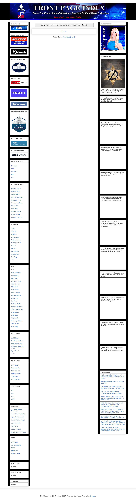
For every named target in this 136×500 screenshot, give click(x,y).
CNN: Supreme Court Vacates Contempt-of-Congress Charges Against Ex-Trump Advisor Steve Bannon (113, 429)
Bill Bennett (14, 298)
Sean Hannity (15, 284)
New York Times (16, 189)
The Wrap (14, 257)
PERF (13, 448)
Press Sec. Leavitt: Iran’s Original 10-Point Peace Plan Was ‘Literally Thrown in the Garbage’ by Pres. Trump (112, 411)
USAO (13, 399)
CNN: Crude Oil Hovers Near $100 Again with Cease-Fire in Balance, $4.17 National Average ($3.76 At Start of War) (113, 422)
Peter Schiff (14, 315)
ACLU (13, 353)
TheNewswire (15, 376)
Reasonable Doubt (16, 306)
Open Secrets (15, 351)
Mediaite (13, 248)
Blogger (92, 496)
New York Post (15, 191)
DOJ (12, 396)
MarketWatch (15, 251)
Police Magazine (16, 445)
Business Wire (15, 368)
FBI (12, 390)
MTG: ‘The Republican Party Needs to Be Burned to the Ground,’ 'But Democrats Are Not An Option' (112, 404)
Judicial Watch (15, 338)
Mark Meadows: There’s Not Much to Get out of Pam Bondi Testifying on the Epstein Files (112, 398)
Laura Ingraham (16, 295)
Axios (13, 228)
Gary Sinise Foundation (18, 414)
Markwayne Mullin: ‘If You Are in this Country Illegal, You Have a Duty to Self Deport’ (112, 376)
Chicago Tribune (16, 211)
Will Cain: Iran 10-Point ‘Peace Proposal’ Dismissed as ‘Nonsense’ (111, 392)
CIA (12, 393)
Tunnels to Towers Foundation (16, 410)
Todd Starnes (15, 323)
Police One (14, 442)
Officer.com (14, 450)
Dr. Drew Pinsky (16, 304)
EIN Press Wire (15, 379)
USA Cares (14, 426)
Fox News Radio (16, 281)
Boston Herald (15, 214)
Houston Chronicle (16, 217)
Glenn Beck (14, 287)
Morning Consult (16, 242)
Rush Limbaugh (16, 272)
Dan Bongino (15, 275)
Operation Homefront (17, 417)
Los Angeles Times (16, 203)
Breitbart (13, 234)
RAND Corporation (16, 343)
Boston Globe (15, 206)
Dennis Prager (15, 292)
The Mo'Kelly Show (17, 309)
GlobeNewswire (16, 373)
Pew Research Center (17, 341)
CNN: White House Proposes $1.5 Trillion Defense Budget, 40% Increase (112, 416)
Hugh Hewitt (15, 289)
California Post (15, 194)
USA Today (14, 208)
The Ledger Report (16, 321)
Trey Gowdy (14, 318)
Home (64, 31)
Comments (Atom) (69, 37)
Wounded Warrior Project (18, 432)
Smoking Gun (15, 254)
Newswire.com (15, 371)
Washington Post (16, 200)
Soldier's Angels (16, 429)
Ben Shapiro (15, 312)
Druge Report (15, 237)
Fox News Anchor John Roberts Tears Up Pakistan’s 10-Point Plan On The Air (112, 387)
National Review (16, 240)
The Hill (13, 231)
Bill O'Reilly (14, 326)
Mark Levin (14, 278)
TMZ (12, 259)
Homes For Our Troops (18, 420)
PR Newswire (15, 365)
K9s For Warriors (16, 423)
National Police (15, 453)
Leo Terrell (14, 301)
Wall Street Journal (16, 197)
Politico (13, 245)
